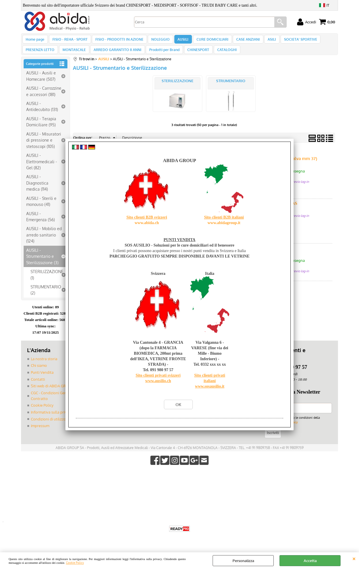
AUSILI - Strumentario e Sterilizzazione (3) (42, 262)
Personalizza (243, 560)
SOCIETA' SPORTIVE (292, 40)
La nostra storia (44, 365)
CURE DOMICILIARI (208, 40)
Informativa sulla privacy (51, 418)
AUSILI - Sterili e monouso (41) (41, 207)
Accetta (310, 560)
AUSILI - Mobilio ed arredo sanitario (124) (44, 241)
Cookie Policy (75, 562)
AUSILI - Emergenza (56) (40, 222)
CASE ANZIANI (242, 40)
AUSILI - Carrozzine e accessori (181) (43, 97)
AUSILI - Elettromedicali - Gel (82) (41, 167)
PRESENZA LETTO (40, 54)
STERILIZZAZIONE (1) (47, 280)
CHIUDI (354, 558)
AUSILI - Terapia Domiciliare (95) (41, 127)
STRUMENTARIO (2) (46, 295)
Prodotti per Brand (161, 54)
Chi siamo (39, 371)
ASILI (265, 40)
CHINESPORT (194, 54)
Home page (35, 40)
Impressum (40, 431)
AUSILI (179, 40)
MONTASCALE (73, 54)
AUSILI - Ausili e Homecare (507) (41, 82)
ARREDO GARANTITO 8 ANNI (115, 54)
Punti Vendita (42, 378)
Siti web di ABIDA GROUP (52, 392)
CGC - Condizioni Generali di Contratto (54, 402)
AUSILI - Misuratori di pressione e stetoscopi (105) (43, 146)
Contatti (38, 385)
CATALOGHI (222, 54)
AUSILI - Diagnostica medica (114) (37, 189)
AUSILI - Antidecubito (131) (42, 112)
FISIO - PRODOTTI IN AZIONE (117, 40)
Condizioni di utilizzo (48, 424)
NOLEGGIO (157, 40)
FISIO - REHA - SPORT (68, 40)
